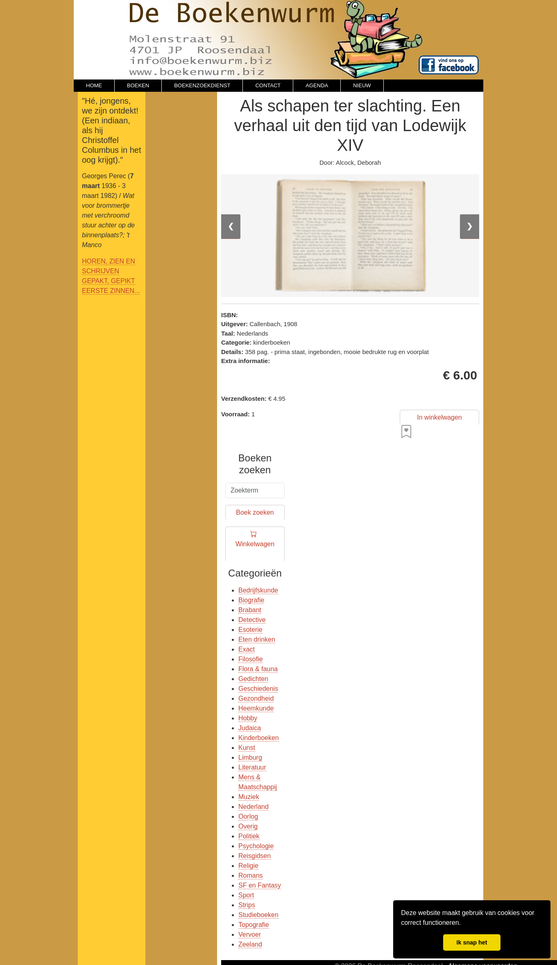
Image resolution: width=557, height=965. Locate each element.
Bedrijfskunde (258, 590)
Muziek (248, 796)
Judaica (249, 727)
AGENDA (317, 85)
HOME (94, 85)
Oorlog (248, 816)
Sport (246, 895)
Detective (252, 619)
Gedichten (253, 678)
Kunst (246, 747)
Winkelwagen (254, 544)
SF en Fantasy (259, 885)
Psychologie (256, 845)
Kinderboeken (258, 737)
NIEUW (362, 85)
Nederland (253, 806)
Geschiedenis (258, 688)
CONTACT (268, 85)
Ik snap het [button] (471, 942)
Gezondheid (256, 698)
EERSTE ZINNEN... (111, 290)
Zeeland (250, 944)
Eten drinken (256, 639)
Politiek (249, 836)
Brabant (249, 609)
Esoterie (250, 629)
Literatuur (252, 767)
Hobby (247, 718)
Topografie (253, 924)
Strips (246, 904)
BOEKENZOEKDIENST (202, 85)
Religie (248, 865)
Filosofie (250, 659)
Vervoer (249, 934)
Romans (250, 875)
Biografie (251, 600)
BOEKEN (138, 85)
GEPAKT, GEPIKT (108, 280)
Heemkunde (256, 708)
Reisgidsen (254, 855)
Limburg (250, 757)
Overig (248, 826)
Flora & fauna (258, 668)
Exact (246, 649)
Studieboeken (258, 914)
